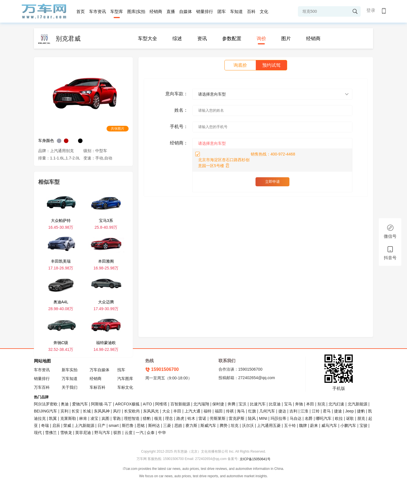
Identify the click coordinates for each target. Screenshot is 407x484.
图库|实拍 (136, 11)
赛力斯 (191, 425)
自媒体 (185, 11)
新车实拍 (69, 370)
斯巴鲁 (128, 425)
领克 (158, 418)
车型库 (116, 11)
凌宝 (94, 418)
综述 (177, 38)
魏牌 (303, 425)
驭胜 (117, 432)
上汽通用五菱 (269, 425)
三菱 (167, 425)
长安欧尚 (132, 411)
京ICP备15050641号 (255, 459)
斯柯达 (154, 425)
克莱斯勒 (68, 418)
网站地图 (42, 360)
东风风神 (102, 411)
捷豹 (361, 411)
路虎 (180, 418)
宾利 (64, 411)
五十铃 (290, 425)
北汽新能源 (357, 404)
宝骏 (363, 425)
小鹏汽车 (348, 425)
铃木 (191, 418)
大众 (166, 411)
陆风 (252, 418)
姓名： (181, 110)
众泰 (151, 432)
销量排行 (204, 11)
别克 (321, 404)
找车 (121, 370)
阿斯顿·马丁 (101, 404)
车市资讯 (97, 11)
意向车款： (176, 93)
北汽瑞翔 (201, 404)
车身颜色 (46, 140)
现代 (38, 432)
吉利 (293, 411)
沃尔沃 (248, 425)
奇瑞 (45, 425)
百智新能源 (180, 404)
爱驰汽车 (80, 404)
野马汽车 (102, 432)
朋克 (361, 418)
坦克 (235, 425)
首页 (80, 11)
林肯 (83, 418)
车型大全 (147, 38)
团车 (221, 11)
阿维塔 (161, 404)
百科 (251, 11)
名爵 (309, 418)
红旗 (252, 411)
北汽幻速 (336, 404)
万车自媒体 (99, 370)
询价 (261, 38)
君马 (327, 411)
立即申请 (272, 182)
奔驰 (299, 404)
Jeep (349, 411)
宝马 (288, 404)
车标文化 (125, 387)
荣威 (67, 425)
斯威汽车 (208, 425)
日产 (101, 425)
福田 (219, 411)
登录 (370, 10)
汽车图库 (125, 378)
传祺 (230, 411)
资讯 (202, 38)
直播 (170, 11)
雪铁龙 (66, 432)
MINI (263, 418)
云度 (129, 432)
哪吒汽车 (324, 418)
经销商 (156, 11)
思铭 (141, 425)
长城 (87, 411)
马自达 (296, 418)
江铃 (316, 411)
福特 (207, 411)
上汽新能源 (84, 425)
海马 (241, 411)
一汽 (140, 432)
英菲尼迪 (83, 432)
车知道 (236, 11)
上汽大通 (192, 411)
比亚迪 (275, 404)
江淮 (304, 411)
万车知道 (69, 378)
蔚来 (314, 425)
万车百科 (42, 387)
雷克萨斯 (236, 418)
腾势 (224, 425)
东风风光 (151, 411)
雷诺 (202, 418)
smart (114, 425)
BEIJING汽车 (45, 411)
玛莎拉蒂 (278, 418)
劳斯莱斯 (218, 418)
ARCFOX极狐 (127, 404)
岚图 (105, 418)
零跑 (117, 418)
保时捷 (218, 404)
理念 (169, 418)
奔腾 (231, 404)
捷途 (338, 411)
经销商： (179, 143)
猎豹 (147, 418)
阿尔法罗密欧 (46, 404)
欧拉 (339, 418)
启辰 (56, 425)
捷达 (282, 411)
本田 (310, 404)
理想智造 (132, 418)
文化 (264, 11)
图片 (286, 38)
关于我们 (69, 387)
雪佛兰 (51, 432)
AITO (147, 404)
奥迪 (65, 404)
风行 (117, 411)
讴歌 (350, 418)
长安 (75, 411)
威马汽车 (329, 425)
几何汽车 (267, 411)
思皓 (178, 425)
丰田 (177, 411)
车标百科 (97, 387)
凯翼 (53, 418)
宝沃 (242, 404)
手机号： (179, 126)
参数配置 (231, 38)
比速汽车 (258, 404)
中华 (162, 432)
